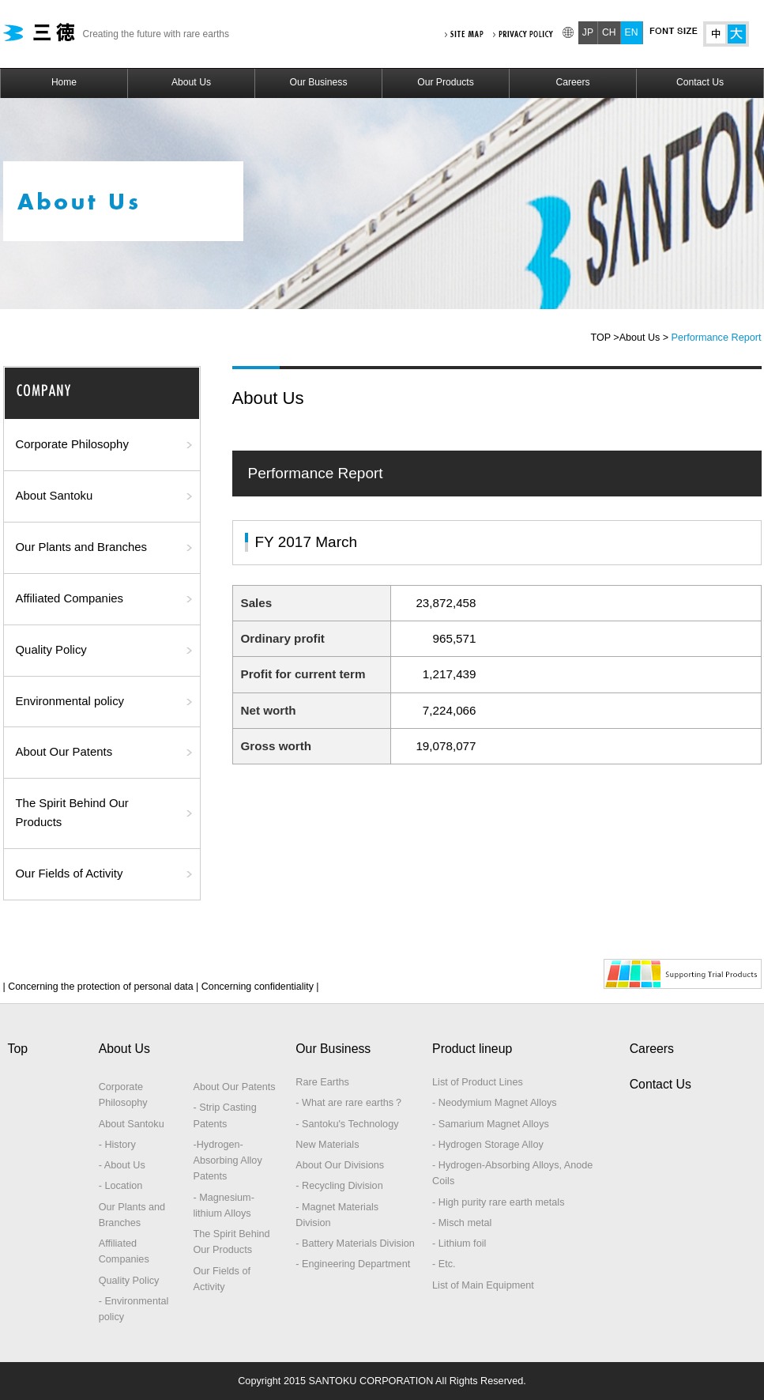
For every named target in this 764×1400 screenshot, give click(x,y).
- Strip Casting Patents (224, 1115)
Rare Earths (322, 1082)
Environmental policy (70, 701)
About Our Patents (64, 751)
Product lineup (472, 1048)
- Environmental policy (134, 1309)
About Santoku (54, 495)
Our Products (445, 82)
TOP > (605, 337)
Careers (572, 82)
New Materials (327, 1144)
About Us (191, 82)
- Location (121, 1185)
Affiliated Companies (69, 598)
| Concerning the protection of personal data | (101, 986)
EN (631, 32)
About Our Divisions (339, 1165)
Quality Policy (51, 649)
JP (587, 32)
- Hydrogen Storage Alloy (488, 1144)
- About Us (122, 1165)
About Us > (643, 337)
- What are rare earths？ (349, 1102)
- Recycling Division (338, 1185)
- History (117, 1144)
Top (18, 1048)
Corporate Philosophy (72, 444)
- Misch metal (461, 1222)
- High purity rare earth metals (498, 1202)
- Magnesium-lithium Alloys (223, 1205)
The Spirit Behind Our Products (72, 812)
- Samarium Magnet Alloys (490, 1124)
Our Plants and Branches (82, 547)
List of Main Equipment (483, 1285)
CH (609, 32)
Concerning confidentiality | (258, 986)
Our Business (319, 82)
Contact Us (700, 82)
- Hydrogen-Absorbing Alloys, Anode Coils (512, 1173)
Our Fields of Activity (69, 873)
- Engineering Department (352, 1264)
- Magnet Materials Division (336, 1215)
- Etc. (444, 1264)
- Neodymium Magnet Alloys (494, 1102)
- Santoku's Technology (346, 1124)
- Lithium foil (459, 1243)
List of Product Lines (477, 1082)
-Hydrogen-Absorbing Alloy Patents (227, 1161)
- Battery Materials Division (355, 1243)
